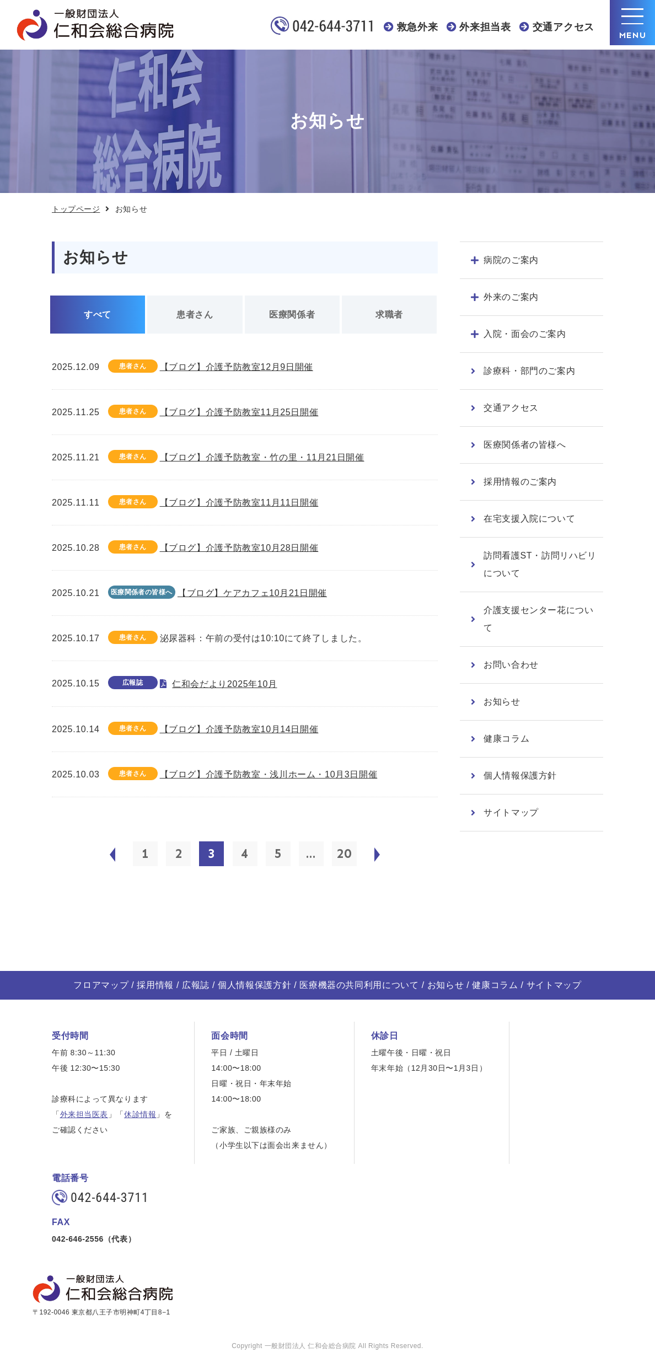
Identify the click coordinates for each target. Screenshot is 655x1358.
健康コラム (506, 738)
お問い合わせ (511, 664)
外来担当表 (485, 27)
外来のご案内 (511, 297)
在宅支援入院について (529, 518)
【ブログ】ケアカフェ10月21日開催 (252, 593)
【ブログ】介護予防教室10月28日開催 (239, 547)
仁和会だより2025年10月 (224, 684)
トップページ (76, 209)
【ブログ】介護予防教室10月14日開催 (239, 729)
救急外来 (417, 27)
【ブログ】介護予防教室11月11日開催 (239, 502)
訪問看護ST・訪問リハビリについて (540, 564)
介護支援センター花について (539, 618)
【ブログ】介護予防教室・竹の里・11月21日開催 (262, 457)
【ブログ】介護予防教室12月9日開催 (236, 367)
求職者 (389, 314)
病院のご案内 (511, 260)
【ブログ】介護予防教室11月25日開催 (239, 412)
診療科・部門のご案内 (529, 370)
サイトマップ (511, 812)
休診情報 (140, 1114)
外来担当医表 (84, 1114)
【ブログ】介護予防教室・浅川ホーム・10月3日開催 (269, 774)
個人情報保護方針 (520, 775)
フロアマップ (100, 985)
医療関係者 (292, 314)
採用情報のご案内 (520, 481)
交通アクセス (563, 27)
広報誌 (196, 985)
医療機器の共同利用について (358, 985)
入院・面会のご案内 (525, 334)
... (311, 853)
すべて (97, 314)
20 (344, 853)
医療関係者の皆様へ (525, 444)
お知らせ (502, 701)
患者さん (194, 314)
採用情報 (155, 985)
